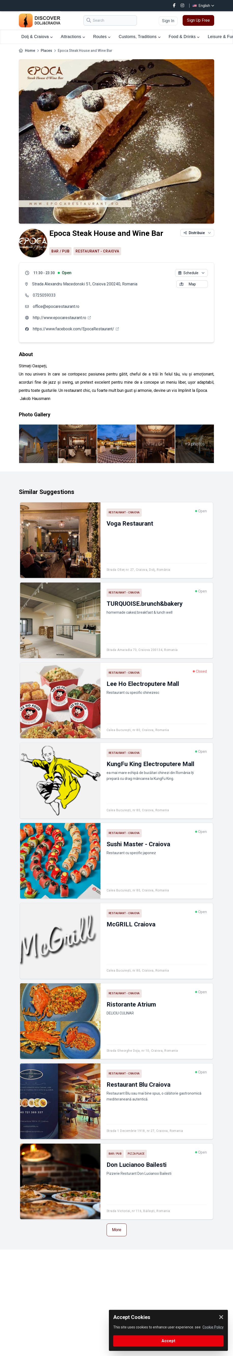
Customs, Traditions (140, 36)
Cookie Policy (213, 1327)
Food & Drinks (184, 36)
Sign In (168, 20)
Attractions (73, 36)
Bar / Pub (60, 251)
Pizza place (136, 1153)
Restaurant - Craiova (97, 251)
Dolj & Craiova (37, 36)
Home (30, 51)
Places (46, 51)
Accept (168, 1340)
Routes (101, 36)
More (116, 1229)
